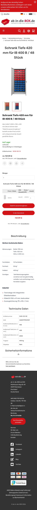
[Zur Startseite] (18, 21)
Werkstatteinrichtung (15, 38)
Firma (34, 14)
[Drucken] (16, 163)
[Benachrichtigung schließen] (35, 2)
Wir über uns (14, 430)
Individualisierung (16, 435)
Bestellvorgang (10, 495)
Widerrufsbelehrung (16, 490)
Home (4, 38)
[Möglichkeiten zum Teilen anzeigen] (22, 163)
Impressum (19, 495)
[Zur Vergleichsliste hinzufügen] (10, 163)
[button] (18, 82)
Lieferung (27, 490)
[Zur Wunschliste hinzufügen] (4, 163)
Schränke (27, 38)
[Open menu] (3, 30)
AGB (8, 490)
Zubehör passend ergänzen (18, 206)
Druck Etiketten (15, 432)
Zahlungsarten (13, 493)
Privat (30, 14)
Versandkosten (22, 158)
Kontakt (13, 437)
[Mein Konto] (24, 30)
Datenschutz (23, 493)
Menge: (5, 173)
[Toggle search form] (19, 30)
